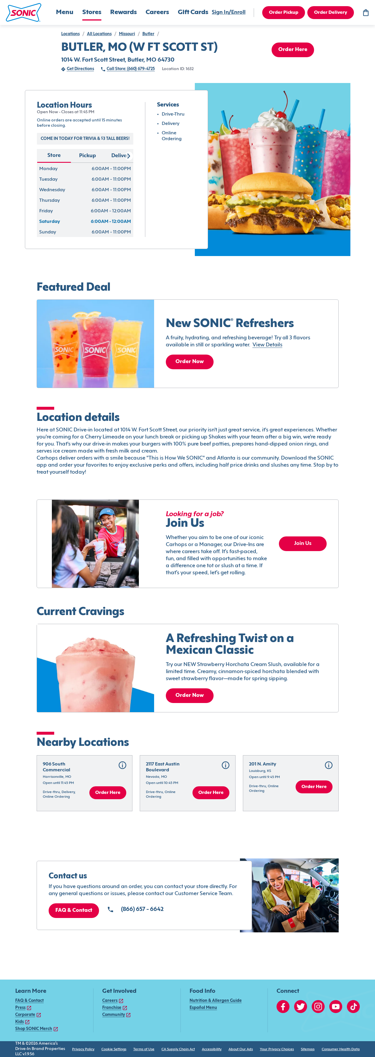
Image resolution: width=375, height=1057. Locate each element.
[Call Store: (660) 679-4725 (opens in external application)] (128, 69)
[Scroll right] (128, 156)
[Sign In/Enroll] (229, 13)
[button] (23, 12)
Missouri (127, 34)
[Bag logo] (365, 12)
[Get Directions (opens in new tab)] (77, 69)
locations (70, 34)
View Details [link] (267, 345)
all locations (99, 34)
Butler (148, 34)
